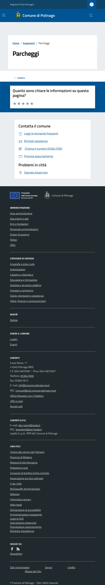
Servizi (48, 567)
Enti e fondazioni (19, 224)
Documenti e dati (19, 219)
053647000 (27, 376)
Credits (71, 567)
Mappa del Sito (33, 571)
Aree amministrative (21, 213)
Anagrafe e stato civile (22, 264)
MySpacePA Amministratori (25, 489)
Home (16, 43)
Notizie (14, 320)
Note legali (16, 505)
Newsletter (16, 554)
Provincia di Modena (21, 457)
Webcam (15, 494)
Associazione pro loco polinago (26, 478)
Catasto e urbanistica (21, 275)
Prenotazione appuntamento (26, 527)
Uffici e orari (16, 401)
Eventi (13, 344)
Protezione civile (19, 468)
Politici (13, 240)
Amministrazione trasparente (26, 515)
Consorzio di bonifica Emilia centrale (29, 473)
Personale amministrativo (24, 229)
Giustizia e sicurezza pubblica (25, 285)
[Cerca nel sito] (89, 15)
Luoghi (13, 339)
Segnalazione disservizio (23, 523)
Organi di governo (19, 234)
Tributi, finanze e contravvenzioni (28, 301)
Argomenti (29, 43)
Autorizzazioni (17, 269)
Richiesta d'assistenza (22, 531)
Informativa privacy (20, 499)
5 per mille (16, 484)
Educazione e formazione (23, 280)
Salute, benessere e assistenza (27, 296)
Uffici (12, 245)
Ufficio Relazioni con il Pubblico (27, 396)
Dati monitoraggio (20, 567)
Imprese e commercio (21, 290)
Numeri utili (16, 406)
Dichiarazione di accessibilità (25, 510)
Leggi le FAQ (17, 519)
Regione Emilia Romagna (22, 4)
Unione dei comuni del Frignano (27, 452)
